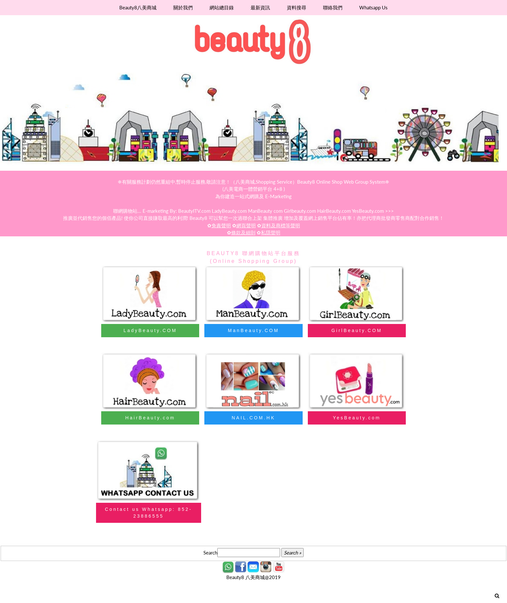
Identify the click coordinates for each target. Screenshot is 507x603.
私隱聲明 (270, 232)
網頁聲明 (246, 225)
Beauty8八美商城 (137, 7)
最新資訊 (260, 7)
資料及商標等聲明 (280, 225)
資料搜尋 (296, 7)
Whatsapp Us (373, 7)
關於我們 (183, 7)
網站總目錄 (222, 7)
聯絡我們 (332, 7)
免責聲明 (221, 225)
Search (210, 552)
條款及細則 (243, 232)
